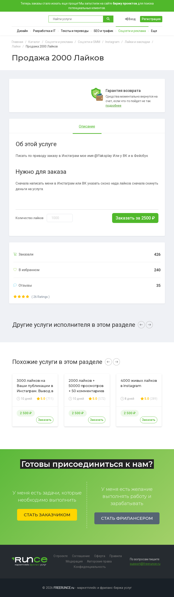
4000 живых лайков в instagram (139, 383)
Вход (130, 19)
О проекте (60, 556)
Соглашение (81, 556)
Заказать (45, 420)
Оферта (99, 556)
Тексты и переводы (75, 31)
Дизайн (22, 31)
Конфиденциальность (90, 567)
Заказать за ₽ (135, 218)
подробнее (113, 105)
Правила (116, 556)
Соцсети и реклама (132, 31)
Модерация (74, 561)
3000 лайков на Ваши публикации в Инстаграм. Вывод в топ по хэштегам (35, 388)
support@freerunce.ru (145, 563)
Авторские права (99, 561)
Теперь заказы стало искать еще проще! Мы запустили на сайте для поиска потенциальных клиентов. (87, 6)
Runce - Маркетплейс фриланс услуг (28, 19)
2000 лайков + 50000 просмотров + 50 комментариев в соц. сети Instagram (86, 391)
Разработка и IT (44, 31)
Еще (154, 31)
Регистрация (151, 19)
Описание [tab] (87, 126)
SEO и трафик (103, 31)
